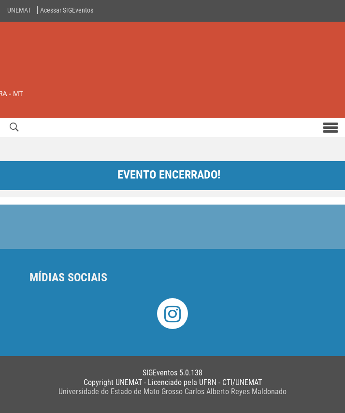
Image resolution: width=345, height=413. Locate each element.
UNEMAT (19, 10)
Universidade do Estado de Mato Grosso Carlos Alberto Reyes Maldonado (172, 391)
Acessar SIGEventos (66, 10)
